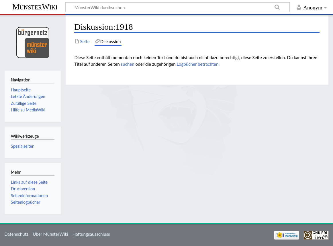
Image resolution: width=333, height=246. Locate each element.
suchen (127, 64)
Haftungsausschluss (91, 234)
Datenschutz (16, 234)
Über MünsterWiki (50, 234)
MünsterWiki (34, 6)
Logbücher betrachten (198, 64)
